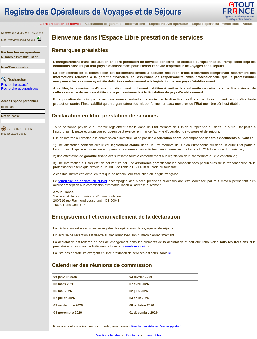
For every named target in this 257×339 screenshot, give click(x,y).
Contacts (132, 335)
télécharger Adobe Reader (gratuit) (156, 326)
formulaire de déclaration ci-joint (82, 181)
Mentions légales (108, 335)
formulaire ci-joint (134, 246)
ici (169, 253)
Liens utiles (153, 335)
